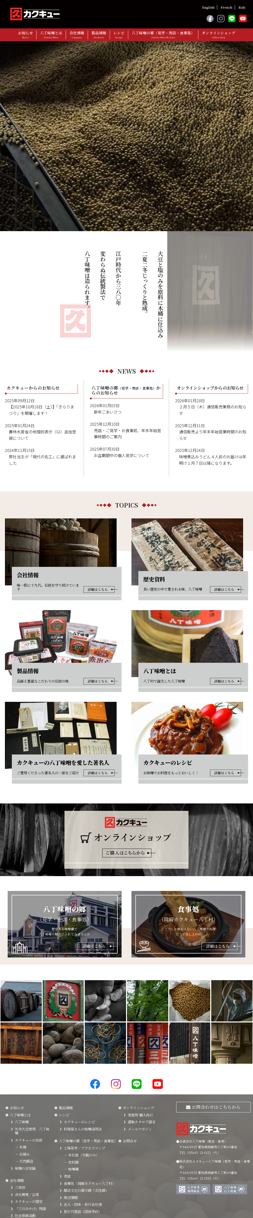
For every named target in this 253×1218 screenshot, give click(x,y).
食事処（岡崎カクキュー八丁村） (90, 1120)
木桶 (20, 1083)
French (226, 7)
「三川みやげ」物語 (30, 1145)
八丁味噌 (22, 1058)
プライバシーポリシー (22, 1202)
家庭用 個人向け (140, 1051)
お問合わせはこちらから (213, 1044)
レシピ (119, 34)
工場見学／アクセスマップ (84, 1084)
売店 (67, 1112)
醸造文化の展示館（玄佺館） (86, 1126)
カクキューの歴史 (28, 1138)
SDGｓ (20, 1166)
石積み (22, 1090)
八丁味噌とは (51, 34)
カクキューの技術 (28, 1076)
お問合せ (130, 1077)
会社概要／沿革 (27, 1131)
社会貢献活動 (25, 1152)
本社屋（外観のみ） (81, 1091)
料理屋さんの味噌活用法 (83, 1065)
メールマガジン (140, 1065)
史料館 (71, 1098)
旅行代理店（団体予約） (83, 1148)
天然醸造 (24, 1097)
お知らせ (25, 34)
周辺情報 (71, 1134)
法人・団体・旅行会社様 (83, 1141)
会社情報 (76, 34)
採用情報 (22, 1184)
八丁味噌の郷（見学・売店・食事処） (163, 34)
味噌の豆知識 (25, 1104)
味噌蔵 (71, 1105)
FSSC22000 (24, 1159)
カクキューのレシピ (79, 1058)
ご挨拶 (20, 1124)
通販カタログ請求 (141, 1058)
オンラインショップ (218, 34)
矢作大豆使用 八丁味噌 (32, 1067)
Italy (242, 7)
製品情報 (98, 34)
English (208, 7)
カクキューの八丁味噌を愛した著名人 (32, 1175)
